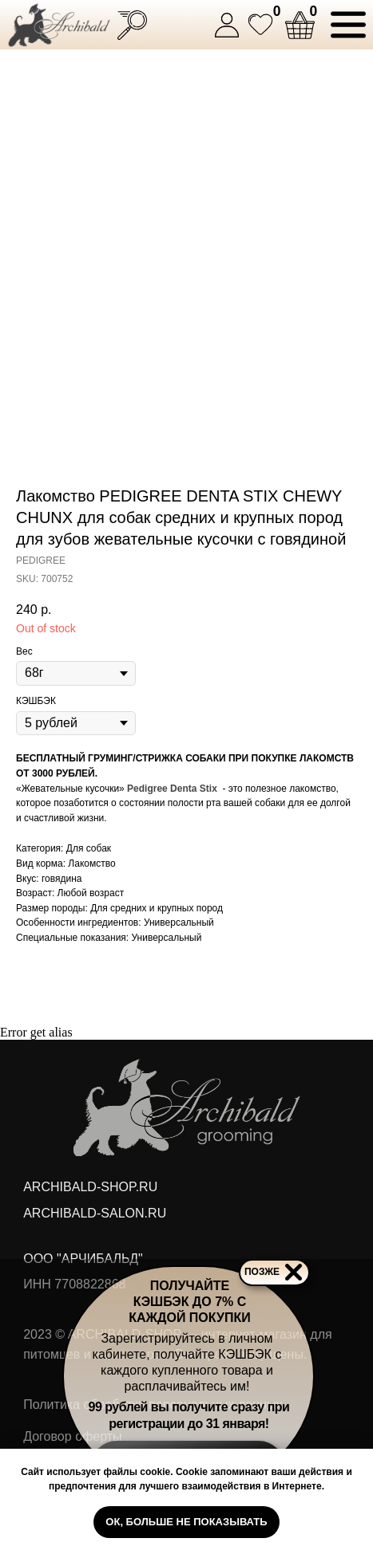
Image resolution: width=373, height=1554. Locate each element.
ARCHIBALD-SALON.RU (94, 1213)
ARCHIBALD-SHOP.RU (90, 1186)
